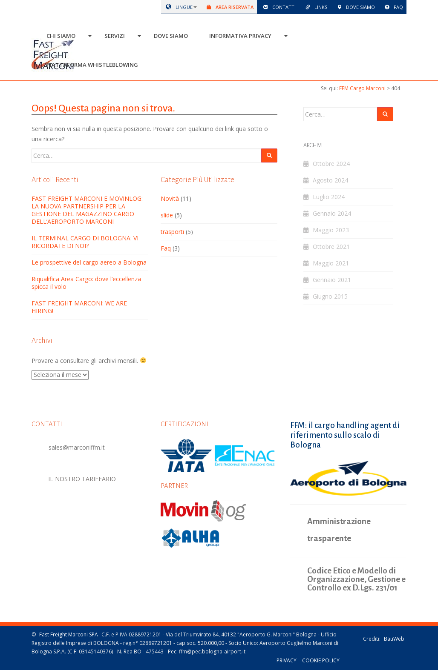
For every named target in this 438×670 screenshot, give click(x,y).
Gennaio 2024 (332, 213)
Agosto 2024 (330, 180)
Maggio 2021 (331, 263)
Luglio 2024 (329, 197)
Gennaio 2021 (332, 280)
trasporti (172, 232)
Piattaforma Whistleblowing (92, 64)
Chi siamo (60, 36)
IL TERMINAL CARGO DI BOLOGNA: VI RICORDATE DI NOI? (85, 242)
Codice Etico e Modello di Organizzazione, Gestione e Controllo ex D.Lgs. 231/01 (356, 579)
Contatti (278, 7)
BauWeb (394, 638)
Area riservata (229, 7)
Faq (392, 7)
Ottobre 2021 (331, 246)
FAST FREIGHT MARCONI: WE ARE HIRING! (79, 307)
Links (315, 7)
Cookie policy (321, 660)
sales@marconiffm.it (77, 447)
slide (167, 215)
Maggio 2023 (331, 230)
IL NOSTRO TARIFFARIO (82, 478)
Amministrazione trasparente (339, 529)
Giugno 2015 (330, 296)
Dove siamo (354, 7)
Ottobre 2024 (331, 164)
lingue (178, 7)
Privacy (287, 660)
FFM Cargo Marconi (362, 88)
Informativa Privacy (240, 36)
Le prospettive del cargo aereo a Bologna (89, 262)
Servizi (114, 36)
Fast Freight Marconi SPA (68, 634)
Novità (170, 198)
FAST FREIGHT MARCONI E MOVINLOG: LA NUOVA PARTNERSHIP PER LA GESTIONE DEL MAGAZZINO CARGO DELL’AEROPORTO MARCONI (87, 209)
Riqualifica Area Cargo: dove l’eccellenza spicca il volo (86, 283)
